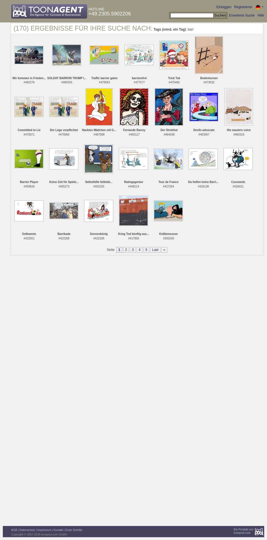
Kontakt (58, 530)
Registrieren (243, 7)
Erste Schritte (73, 530)
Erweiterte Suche (242, 15)
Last (155, 250)
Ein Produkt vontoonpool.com (244, 531)
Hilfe (260, 15)
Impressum (44, 530)
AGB (14, 530)
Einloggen (223, 7)
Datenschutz (27, 530)
